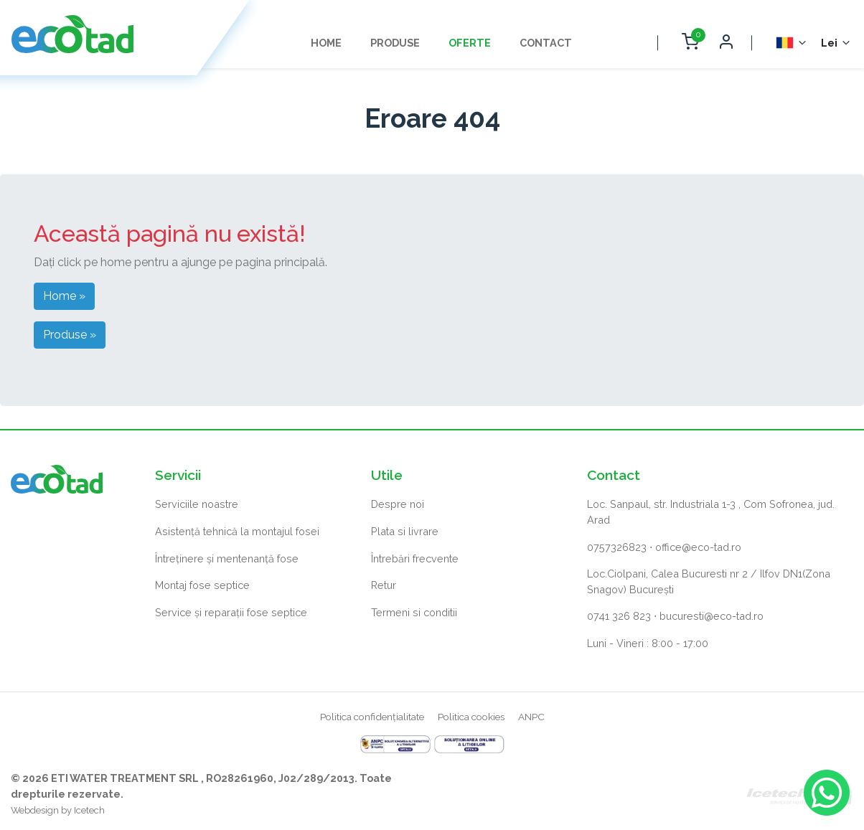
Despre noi (397, 504)
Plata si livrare (404, 531)
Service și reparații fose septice (231, 612)
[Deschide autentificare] (725, 43)
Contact (546, 43)
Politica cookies (471, 716)
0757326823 (617, 547)
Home (326, 43)
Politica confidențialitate (372, 716)
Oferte (470, 43)
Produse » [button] (69, 334)
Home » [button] (64, 296)
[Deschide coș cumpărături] (690, 43)
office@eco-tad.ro (698, 547)
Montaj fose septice (202, 585)
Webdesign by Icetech (58, 810)
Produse (395, 43)
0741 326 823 (619, 616)
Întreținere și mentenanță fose (227, 558)
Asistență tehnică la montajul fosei (237, 531)
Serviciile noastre (196, 504)
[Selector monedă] (836, 43)
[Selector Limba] (792, 43)
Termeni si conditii (414, 612)
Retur (383, 585)
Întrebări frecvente (415, 558)
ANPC (531, 716)
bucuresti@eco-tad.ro (711, 616)
